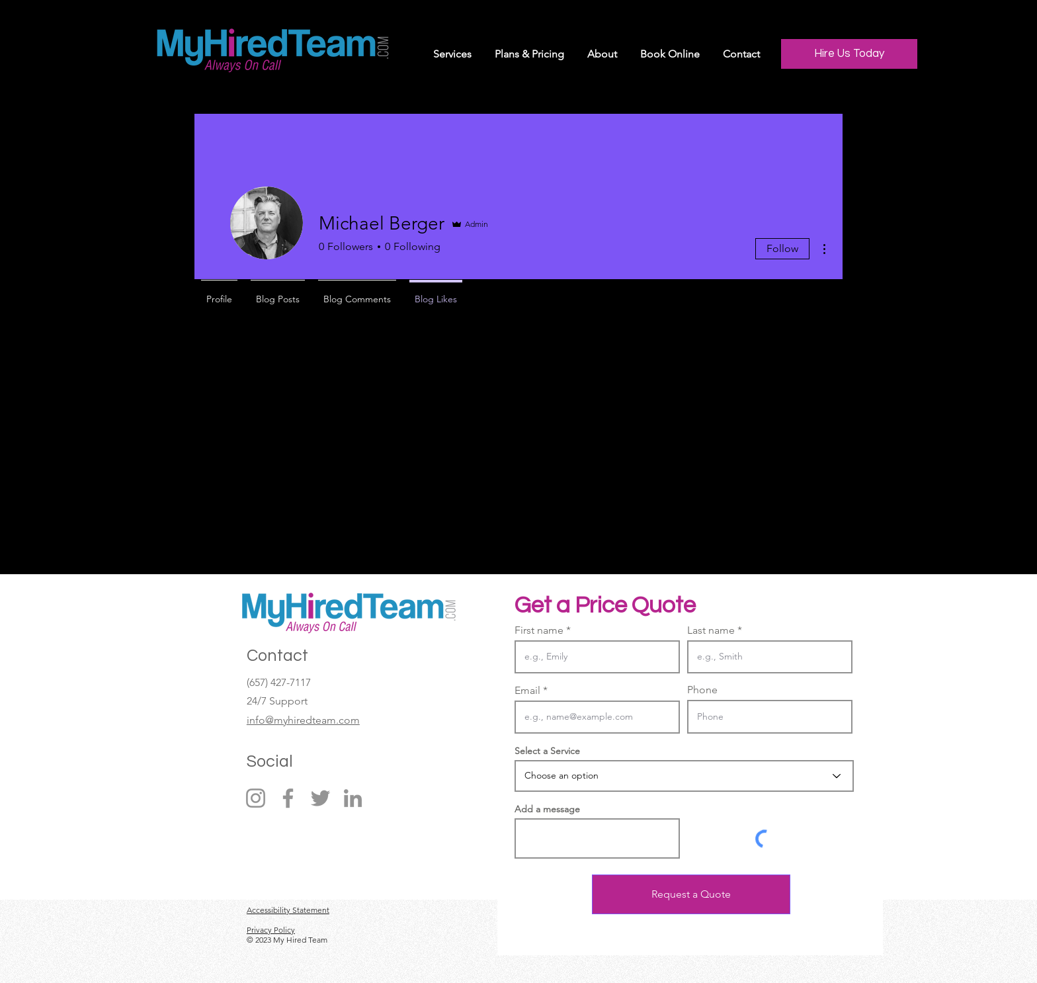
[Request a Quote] (691, 894)
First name (539, 630)
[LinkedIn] (353, 798)
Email (527, 690)
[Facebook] (288, 798)
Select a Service (547, 750)
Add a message (547, 809)
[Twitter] (320, 798)
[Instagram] (256, 798)
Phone (702, 690)
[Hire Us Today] (849, 54)
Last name (711, 630)
